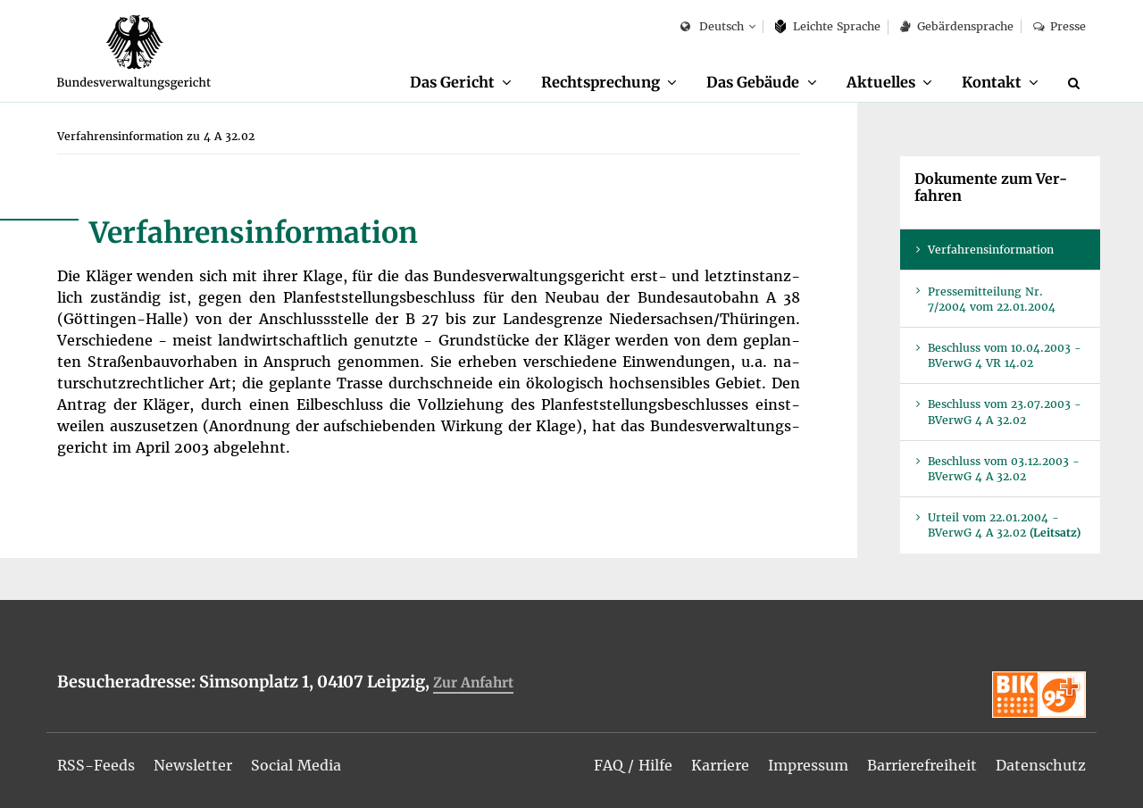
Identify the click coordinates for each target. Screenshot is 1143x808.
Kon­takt (992, 82)
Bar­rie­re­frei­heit (922, 765)
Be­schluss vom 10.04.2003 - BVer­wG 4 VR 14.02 (1004, 355)
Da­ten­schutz (1041, 765)
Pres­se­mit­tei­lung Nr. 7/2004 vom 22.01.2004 (991, 299)
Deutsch (712, 27)
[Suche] (1077, 83)
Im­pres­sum (808, 765)
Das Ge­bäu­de (752, 82)
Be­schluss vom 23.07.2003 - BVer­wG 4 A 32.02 (1004, 411)
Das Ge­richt (452, 82)
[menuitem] (460, 83)
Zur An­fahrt (473, 682)
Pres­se (1059, 26)
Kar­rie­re (720, 765)
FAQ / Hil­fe (633, 765)
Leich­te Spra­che (828, 26)
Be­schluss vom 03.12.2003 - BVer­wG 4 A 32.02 (1004, 468)
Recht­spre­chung (600, 82)
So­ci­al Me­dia (296, 765)
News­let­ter (193, 765)
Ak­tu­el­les (881, 82)
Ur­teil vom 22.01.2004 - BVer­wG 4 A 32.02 (1004, 525)
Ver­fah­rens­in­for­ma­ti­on (991, 249)
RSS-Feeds (96, 765)
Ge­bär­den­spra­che (956, 26)
